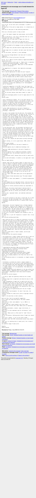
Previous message (24, 12)
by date (20, 352)
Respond (19, 11)
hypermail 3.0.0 (19, 358)
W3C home (3, 2)
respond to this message (14, 351)
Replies (11, 14)
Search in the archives (23, 355)
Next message (15, 12)
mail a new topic (25, 351)
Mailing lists (10, 2)
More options (25, 11)
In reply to (31, 12)
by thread (25, 352)
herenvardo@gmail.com (19, 17)
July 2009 (3, 3)
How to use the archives (11, 355)
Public (15, 2)
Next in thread (5, 14)
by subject (30, 352)
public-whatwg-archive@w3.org (25, 2)
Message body (13, 11)
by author (4, 354)
